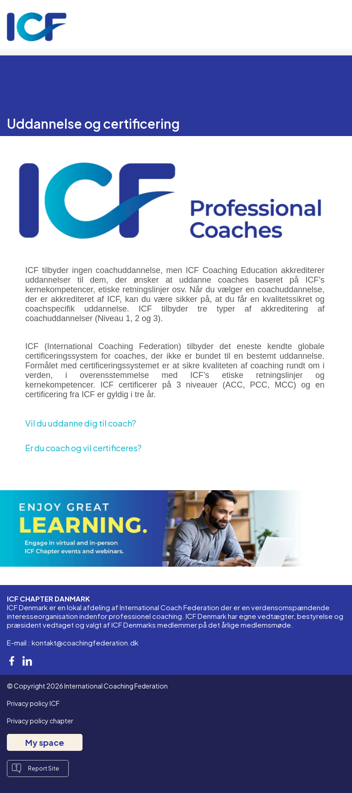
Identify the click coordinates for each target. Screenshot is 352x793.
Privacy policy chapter (40, 720)
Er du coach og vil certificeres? (83, 448)
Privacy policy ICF (33, 703)
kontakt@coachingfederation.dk (85, 642)
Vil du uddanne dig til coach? (80, 423)
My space (44, 742)
